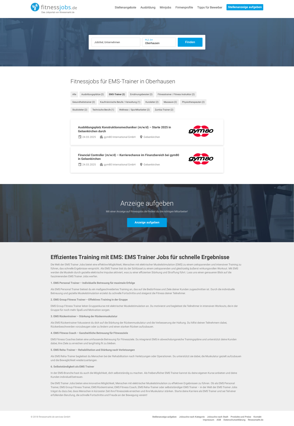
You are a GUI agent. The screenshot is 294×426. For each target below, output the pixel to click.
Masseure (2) (170, 102)
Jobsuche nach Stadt (217, 416)
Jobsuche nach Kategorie (192, 416)
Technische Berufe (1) (103, 109)
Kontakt (257, 416)
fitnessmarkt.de (255, 419)
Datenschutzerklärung (234, 419)
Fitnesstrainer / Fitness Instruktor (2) (176, 94)
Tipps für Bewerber (209, 7)
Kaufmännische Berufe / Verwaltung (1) (120, 102)
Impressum (208, 419)
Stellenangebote (125, 7)
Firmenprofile (184, 7)
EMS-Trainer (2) (117, 94)
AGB (219, 419)
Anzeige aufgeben (147, 222)
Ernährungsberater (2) (141, 94)
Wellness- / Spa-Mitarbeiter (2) (134, 109)
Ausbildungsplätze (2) (92, 94)
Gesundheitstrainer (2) (83, 102)
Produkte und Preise (241, 416)
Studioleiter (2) (79, 109)
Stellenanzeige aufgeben (245, 7)
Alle (74, 94)
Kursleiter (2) (152, 102)
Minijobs (165, 7)
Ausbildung (147, 7)
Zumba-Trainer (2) (164, 109)
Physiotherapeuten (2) (193, 102)
